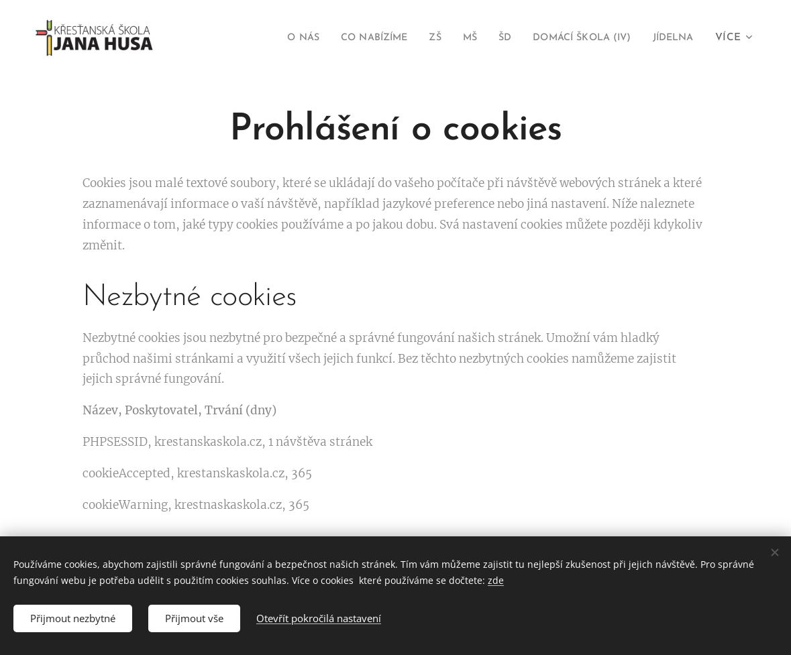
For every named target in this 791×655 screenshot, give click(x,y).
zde (496, 580)
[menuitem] (269, 38)
